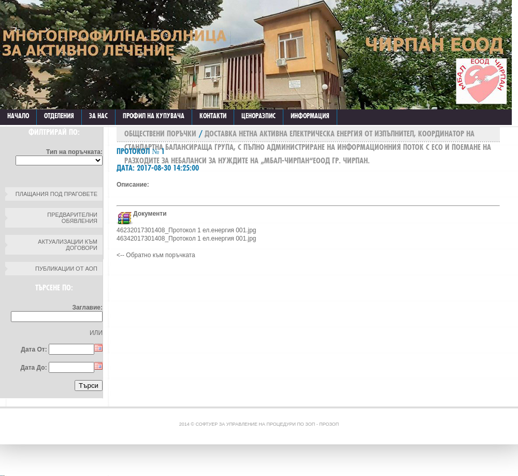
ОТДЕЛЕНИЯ (59, 115)
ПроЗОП (329, 424)
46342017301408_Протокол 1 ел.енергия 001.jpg (186, 238)
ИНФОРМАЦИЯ (310, 115)
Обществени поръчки (160, 133)
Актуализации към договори (67, 245)
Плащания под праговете (56, 194)
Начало (18, 115)
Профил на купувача (153, 115)
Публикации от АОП (66, 268)
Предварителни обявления (72, 218)
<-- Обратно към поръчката (156, 255)
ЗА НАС (98, 115)
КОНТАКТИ (212, 115)
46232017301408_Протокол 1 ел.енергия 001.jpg (186, 230)
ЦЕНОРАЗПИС (258, 115)
